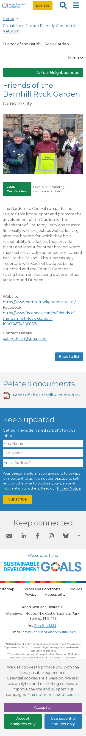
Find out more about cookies (53, 695)
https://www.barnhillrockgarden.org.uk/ (39, 302)
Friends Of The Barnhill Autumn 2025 (45, 395)
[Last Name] (43, 453)
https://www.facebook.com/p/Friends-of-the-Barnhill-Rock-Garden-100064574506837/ (39, 318)
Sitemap (7, 589)
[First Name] (43, 443)
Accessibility (55, 595)
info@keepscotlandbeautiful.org (49, 632)
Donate (43, 5)
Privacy (30, 595)
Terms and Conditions (41, 589)
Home (8, 18)
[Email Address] (43, 463)
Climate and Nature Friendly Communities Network (41, 28)
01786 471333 (45, 625)
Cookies (75, 589)
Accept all (43, 707)
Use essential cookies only (63, 721)
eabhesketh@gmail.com (25, 338)
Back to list (69, 356)
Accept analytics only (23, 721)
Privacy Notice (69, 488)
